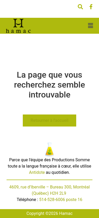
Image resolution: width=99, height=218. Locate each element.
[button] (90, 26)
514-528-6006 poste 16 (60, 199)
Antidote (37, 172)
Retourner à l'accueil (49, 120)
